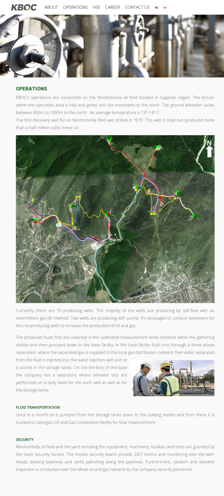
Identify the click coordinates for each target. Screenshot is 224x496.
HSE (96, 7)
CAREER (112, 7)
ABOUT (51, 7)
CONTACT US (137, 7)
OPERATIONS (75, 7)
